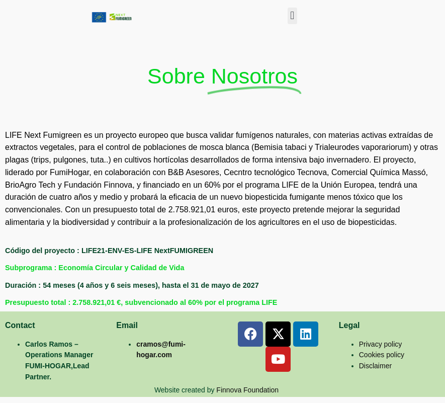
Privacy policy (380, 344)
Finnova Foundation (247, 390)
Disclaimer (375, 366)
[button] (292, 16)
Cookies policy (381, 355)
